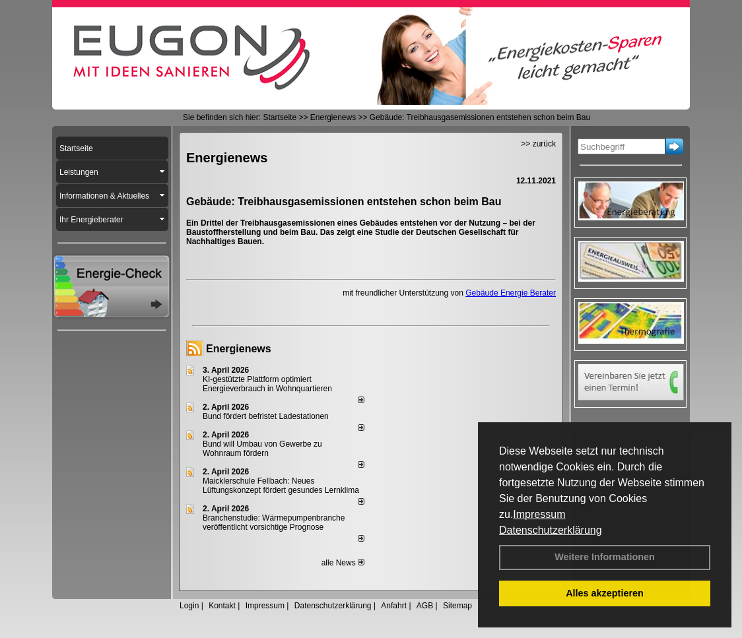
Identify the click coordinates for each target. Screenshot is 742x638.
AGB (425, 605)
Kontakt (222, 605)
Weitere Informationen (605, 557)
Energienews (238, 348)
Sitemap (457, 605)
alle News (342, 562)
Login (189, 605)
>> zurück (538, 143)
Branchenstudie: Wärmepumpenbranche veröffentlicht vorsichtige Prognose (274, 522)
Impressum (539, 514)
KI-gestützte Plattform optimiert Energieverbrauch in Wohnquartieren (267, 384)
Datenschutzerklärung (550, 530)
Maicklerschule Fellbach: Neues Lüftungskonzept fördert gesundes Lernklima (281, 485)
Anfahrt (394, 605)
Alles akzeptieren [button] (605, 593)
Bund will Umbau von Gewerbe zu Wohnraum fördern (262, 448)
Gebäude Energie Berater (510, 293)
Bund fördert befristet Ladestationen (266, 416)
